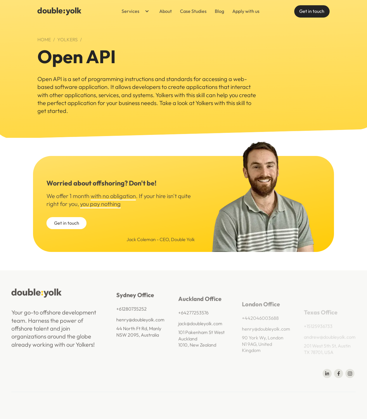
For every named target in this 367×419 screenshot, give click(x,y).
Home (44, 39)
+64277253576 (193, 319)
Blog (219, 11)
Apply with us (245, 11)
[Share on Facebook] (338, 373)
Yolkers (67, 39)
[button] (133, 11)
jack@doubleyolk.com (200, 330)
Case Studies (193, 11)
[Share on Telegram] (349, 373)
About (165, 11)
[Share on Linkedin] (327, 373)
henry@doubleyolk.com (140, 324)
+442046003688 (260, 328)
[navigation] (59, 11)
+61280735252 (131, 313)
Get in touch (311, 11)
